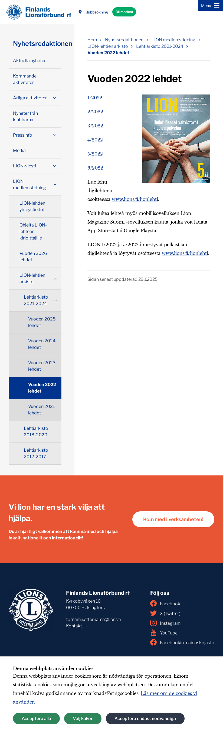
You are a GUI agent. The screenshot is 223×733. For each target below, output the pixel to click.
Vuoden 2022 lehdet (42, 388)
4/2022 (95, 140)
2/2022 (95, 111)
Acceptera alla (36, 718)
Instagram (165, 623)
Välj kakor (83, 718)
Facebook (165, 603)
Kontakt (74, 626)
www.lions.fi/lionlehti (135, 199)
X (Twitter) (165, 613)
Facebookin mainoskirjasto (182, 642)
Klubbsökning (93, 12)
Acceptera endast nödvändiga (145, 718)
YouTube (164, 632)
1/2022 (94, 97)
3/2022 (95, 126)
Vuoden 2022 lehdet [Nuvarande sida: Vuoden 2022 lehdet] (108, 52)
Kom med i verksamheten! (173, 519)
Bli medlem (124, 12)
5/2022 (95, 154)
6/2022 (95, 168)
